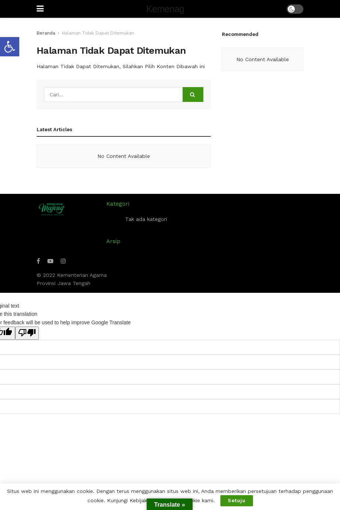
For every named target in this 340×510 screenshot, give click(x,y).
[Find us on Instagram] (63, 261)
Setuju (237, 500)
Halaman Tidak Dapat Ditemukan (98, 33)
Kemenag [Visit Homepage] (165, 9)
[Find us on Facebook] (38, 261)
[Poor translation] (27, 333)
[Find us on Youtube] (50, 261)
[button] (9, 46)
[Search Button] (193, 94)
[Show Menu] (40, 9)
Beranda (46, 33)
